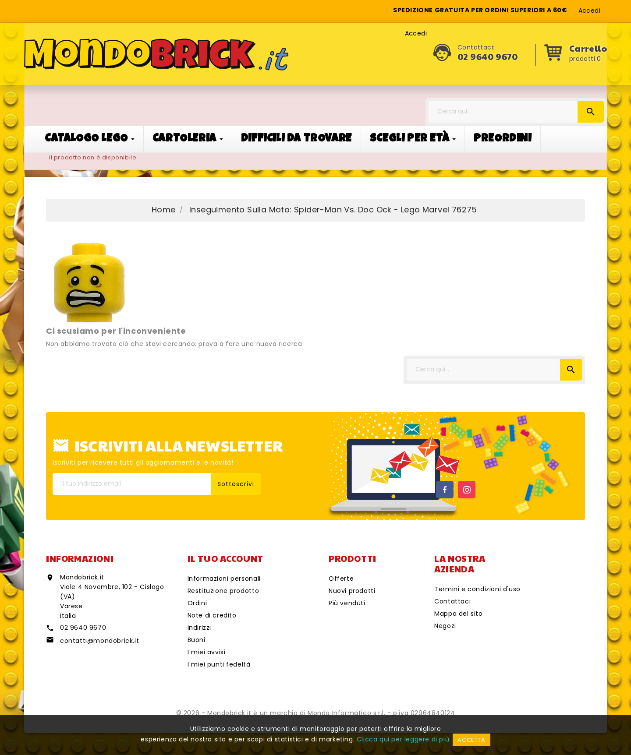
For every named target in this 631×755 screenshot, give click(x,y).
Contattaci (452, 601)
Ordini (197, 603)
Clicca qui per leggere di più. (404, 739)
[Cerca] (516, 112)
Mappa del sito (458, 613)
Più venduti (347, 603)
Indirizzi (199, 627)
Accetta (471, 740)
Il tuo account (225, 558)
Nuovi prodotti (352, 590)
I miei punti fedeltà (219, 664)
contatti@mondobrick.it (99, 640)
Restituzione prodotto (223, 590)
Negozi (445, 625)
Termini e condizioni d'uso (477, 589)
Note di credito (212, 615)
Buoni (197, 639)
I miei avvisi (207, 652)
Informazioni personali (224, 578)
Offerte (341, 578)
